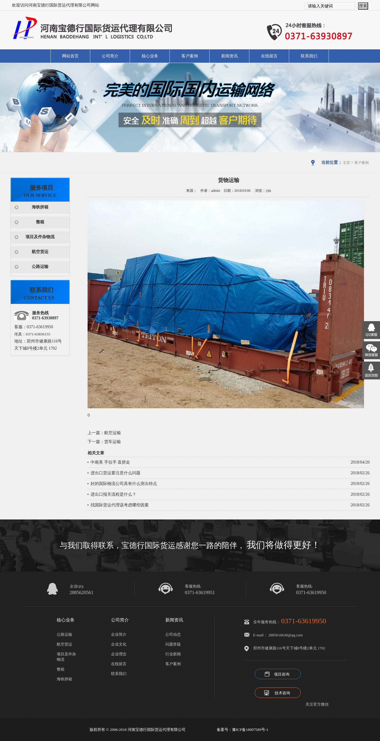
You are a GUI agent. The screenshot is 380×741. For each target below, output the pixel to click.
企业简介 (118, 634)
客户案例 (189, 56)
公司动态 (173, 634)
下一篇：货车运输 (104, 441)
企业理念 (118, 654)
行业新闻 (173, 654)
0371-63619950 (311, 592)
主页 (346, 163)
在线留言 (269, 56)
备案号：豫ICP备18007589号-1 (242, 729)
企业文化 (118, 644)
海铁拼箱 (40, 207)
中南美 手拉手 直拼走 (110, 462)
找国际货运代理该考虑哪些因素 (120, 505)
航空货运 (40, 251)
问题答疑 (173, 644)
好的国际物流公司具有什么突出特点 (124, 483)
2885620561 (82, 592)
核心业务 (150, 56)
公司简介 (110, 56)
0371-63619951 (200, 592)
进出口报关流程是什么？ (113, 494)
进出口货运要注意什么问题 (115, 473)
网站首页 (70, 56)
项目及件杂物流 (40, 237)
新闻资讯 (229, 56)
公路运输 (40, 266)
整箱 (40, 222)
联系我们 (309, 56)
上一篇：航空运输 (104, 433)
